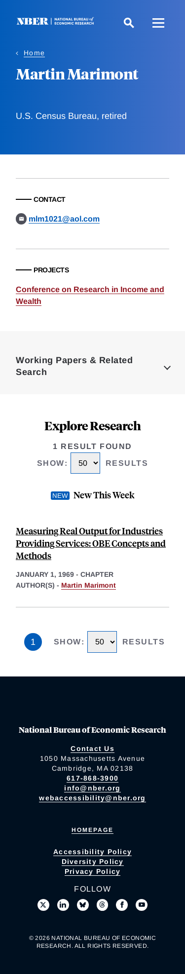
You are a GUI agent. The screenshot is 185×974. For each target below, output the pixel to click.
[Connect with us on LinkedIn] (63, 905)
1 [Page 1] (33, 642)
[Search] (129, 23)
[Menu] (158, 23)
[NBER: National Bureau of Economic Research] (57, 22)
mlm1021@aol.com (64, 219)
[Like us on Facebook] (122, 905)
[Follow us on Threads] (103, 905)
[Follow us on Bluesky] (83, 905)
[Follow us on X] (43, 905)
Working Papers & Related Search (74, 366)
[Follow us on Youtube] (142, 905)
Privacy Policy (93, 871)
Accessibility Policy (92, 852)
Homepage (92, 829)
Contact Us (92, 748)
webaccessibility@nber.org (92, 798)
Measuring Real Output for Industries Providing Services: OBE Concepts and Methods (91, 543)
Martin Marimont (88, 585)
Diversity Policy (93, 861)
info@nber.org (92, 788)
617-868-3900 (92, 778)
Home (34, 53)
